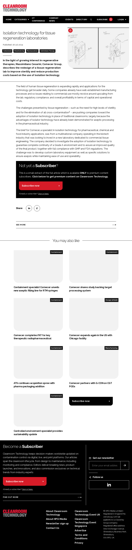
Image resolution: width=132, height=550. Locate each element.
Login (121, 19)
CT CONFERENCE (38, 19)
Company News (53, 19)
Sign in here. (43, 194)
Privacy (79, 542)
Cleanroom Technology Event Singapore (85, 522)
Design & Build (111, 300)
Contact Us (52, 528)
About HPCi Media (56, 519)
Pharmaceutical (32, 51)
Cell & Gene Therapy (48, 51)
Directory (81, 19)
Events (69, 19)
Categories (20, 19)
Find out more (10, 497)
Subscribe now (30, 185)
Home (8, 19)
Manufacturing (19, 51)
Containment (7, 51)
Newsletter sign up (57, 523)
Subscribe (104, 19)
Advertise (80, 530)
